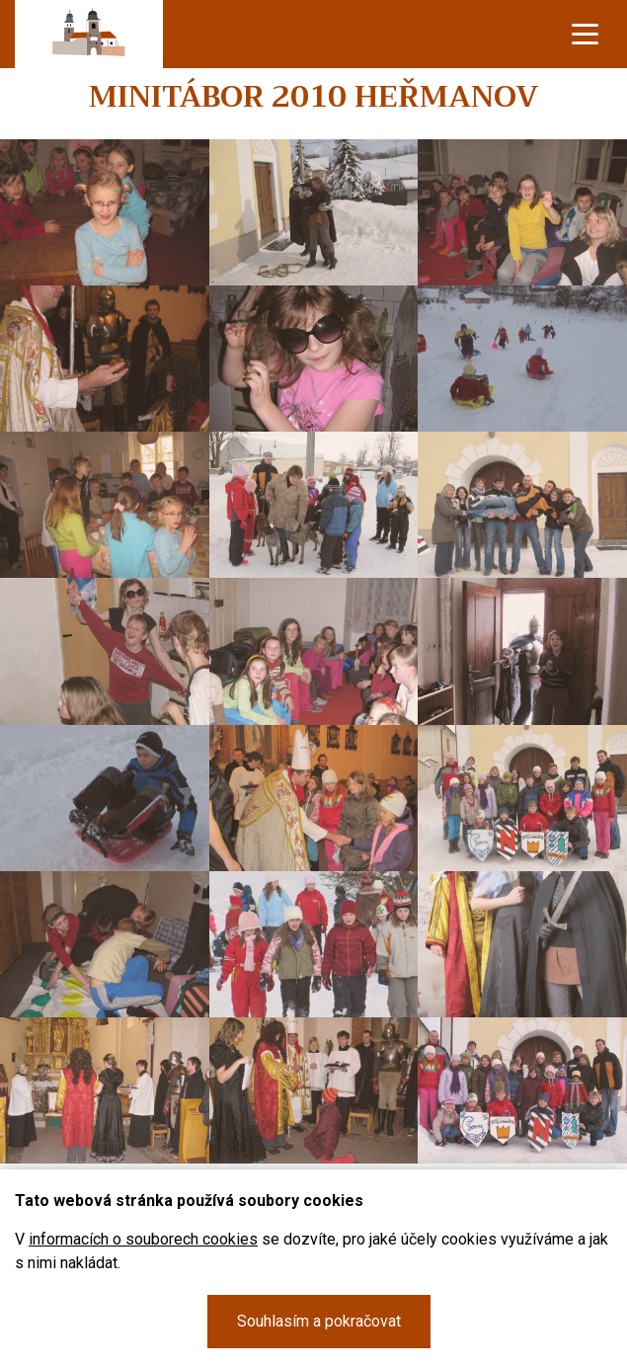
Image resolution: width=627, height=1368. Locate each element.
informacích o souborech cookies (143, 1239)
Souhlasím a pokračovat (319, 1321)
